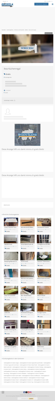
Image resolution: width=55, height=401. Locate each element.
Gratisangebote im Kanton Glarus (19, 369)
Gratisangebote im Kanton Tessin (11, 380)
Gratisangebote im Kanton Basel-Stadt (28, 365)
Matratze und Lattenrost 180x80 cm (30, 278)
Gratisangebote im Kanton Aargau (11, 362)
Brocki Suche (7, 205)
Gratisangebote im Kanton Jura (10, 371)
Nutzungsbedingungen (31, 396)
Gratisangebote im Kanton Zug (26, 382)
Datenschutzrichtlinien (43, 396)
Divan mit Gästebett (9, 295)
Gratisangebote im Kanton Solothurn (19, 377)
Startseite (4, 29)
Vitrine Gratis (24, 261)
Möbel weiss (40, 346)
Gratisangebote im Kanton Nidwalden (18, 373)
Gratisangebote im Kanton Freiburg (35, 367)
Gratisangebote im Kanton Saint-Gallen (12, 375)
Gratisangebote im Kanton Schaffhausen (31, 375)
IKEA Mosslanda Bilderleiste (28, 227)
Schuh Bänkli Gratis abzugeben (29, 244)
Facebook (24, 392)
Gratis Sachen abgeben (41, 4)
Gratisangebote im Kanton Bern (19, 367)
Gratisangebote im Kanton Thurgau (36, 377)
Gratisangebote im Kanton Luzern (25, 371)
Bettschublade (41, 295)
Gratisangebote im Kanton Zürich (41, 382)
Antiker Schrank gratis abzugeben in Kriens (16, 329)
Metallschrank (8, 244)
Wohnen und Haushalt (19, 29)
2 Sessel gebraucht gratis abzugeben (31, 329)
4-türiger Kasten (41, 312)
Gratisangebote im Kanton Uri (26, 380)
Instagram (30, 392)
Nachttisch (40, 329)
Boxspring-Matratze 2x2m (11, 261)
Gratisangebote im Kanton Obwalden (35, 373)
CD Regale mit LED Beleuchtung (45, 244)
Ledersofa (7, 312)
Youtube (28, 392)
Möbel (26, 29)
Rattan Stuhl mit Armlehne (44, 278)
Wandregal (7, 278)
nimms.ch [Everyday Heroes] (29, 394)
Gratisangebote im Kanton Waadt (11, 382)
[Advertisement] (27, 18)
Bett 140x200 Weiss (26, 295)
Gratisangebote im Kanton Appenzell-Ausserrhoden (31, 362)
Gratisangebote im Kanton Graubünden (36, 369)
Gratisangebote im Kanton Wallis (41, 380)
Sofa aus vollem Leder (27, 346)
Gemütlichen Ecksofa (43, 227)
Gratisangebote (10, 29)
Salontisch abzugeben (10, 346)
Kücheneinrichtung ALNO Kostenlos (30, 312)
